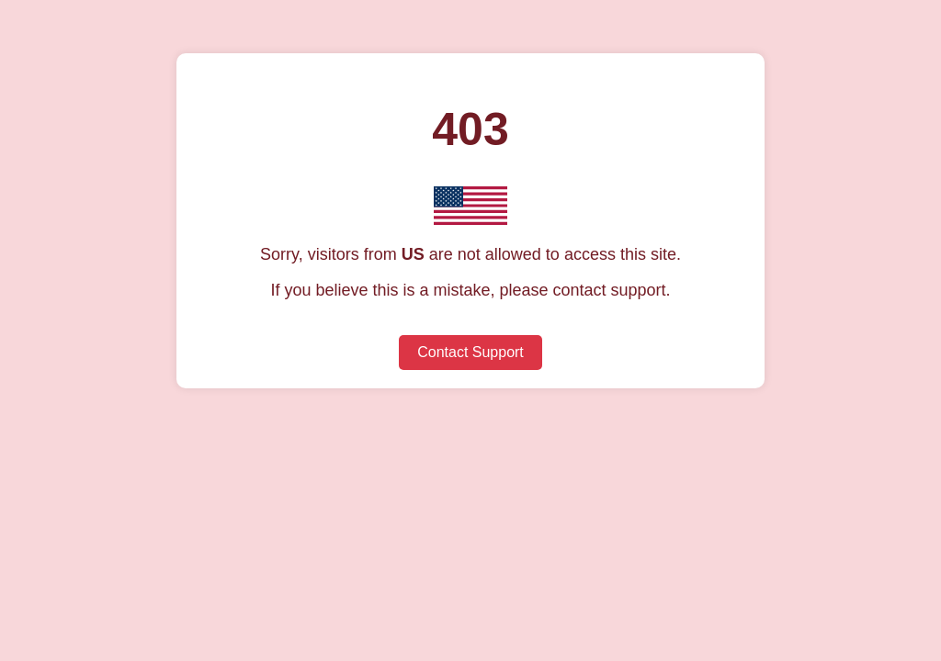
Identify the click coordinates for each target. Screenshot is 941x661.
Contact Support (470, 352)
